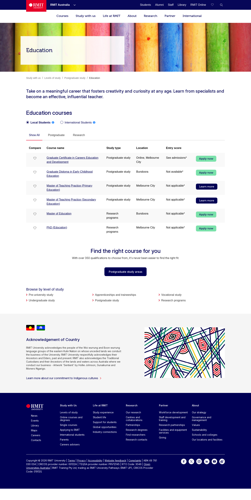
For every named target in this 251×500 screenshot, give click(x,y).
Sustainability (199, 429)
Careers (35, 435)
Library (35, 425)
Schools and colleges (204, 434)
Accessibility (95, 460)
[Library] (182, 5)
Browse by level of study (45, 289)
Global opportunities (104, 427)
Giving (162, 437)
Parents (64, 439)
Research (150, 16)
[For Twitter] (191, 461)
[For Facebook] (184, 461)
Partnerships (133, 424)
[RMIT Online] (198, 5)
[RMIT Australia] (60, 5)
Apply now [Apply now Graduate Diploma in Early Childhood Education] (206, 172)
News (34, 415)
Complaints (134, 460)
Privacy (81, 460)
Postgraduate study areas (125, 271)
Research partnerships (172, 424)
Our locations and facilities (207, 439)
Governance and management (201, 419)
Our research (133, 412)
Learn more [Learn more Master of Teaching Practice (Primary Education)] (206, 186)
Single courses (68, 424)
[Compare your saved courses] (214, 4)
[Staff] (171, 5)
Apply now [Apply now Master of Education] (206, 214)
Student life (99, 417)
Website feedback (115, 460)
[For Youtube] (214, 461)
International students (72, 434)
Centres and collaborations (134, 419)
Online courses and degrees (71, 419)
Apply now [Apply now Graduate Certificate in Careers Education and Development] (206, 158)
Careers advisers (70, 444)
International (192, 16)
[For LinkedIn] (207, 461)
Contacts (36, 440)
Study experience (103, 412)
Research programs (173, 300)
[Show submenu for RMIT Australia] (73, 5)
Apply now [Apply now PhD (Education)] (206, 228)
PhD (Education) (57, 227)
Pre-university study (41, 294)
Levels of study (69, 412)
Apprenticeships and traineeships (115, 294)
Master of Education (59, 213)
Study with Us (68, 405)
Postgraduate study (107, 300)
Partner (170, 16)
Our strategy (199, 412)
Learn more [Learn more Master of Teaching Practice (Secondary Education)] (206, 200)
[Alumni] (159, 5)
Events (35, 420)
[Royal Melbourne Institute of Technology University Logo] (36, 6)
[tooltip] (53, 122)
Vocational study (171, 294)
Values (196, 424)
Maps (34, 430)
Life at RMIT (111, 16)
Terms (71, 460)
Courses (62, 16)
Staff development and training (172, 419)
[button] (221, 5)
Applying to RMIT (70, 429)
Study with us (86, 16)
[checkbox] (35, 158)
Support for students (105, 422)
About (132, 16)
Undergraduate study (42, 300)
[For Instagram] (199, 461)
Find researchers (135, 434)
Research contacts (136, 439)
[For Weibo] (222, 461)
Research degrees (136, 429)
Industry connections (105, 431)
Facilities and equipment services (173, 431)
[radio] (38, 122)
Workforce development (173, 412)
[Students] (145, 5)
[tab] (34, 135)
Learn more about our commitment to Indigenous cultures (64, 378)
